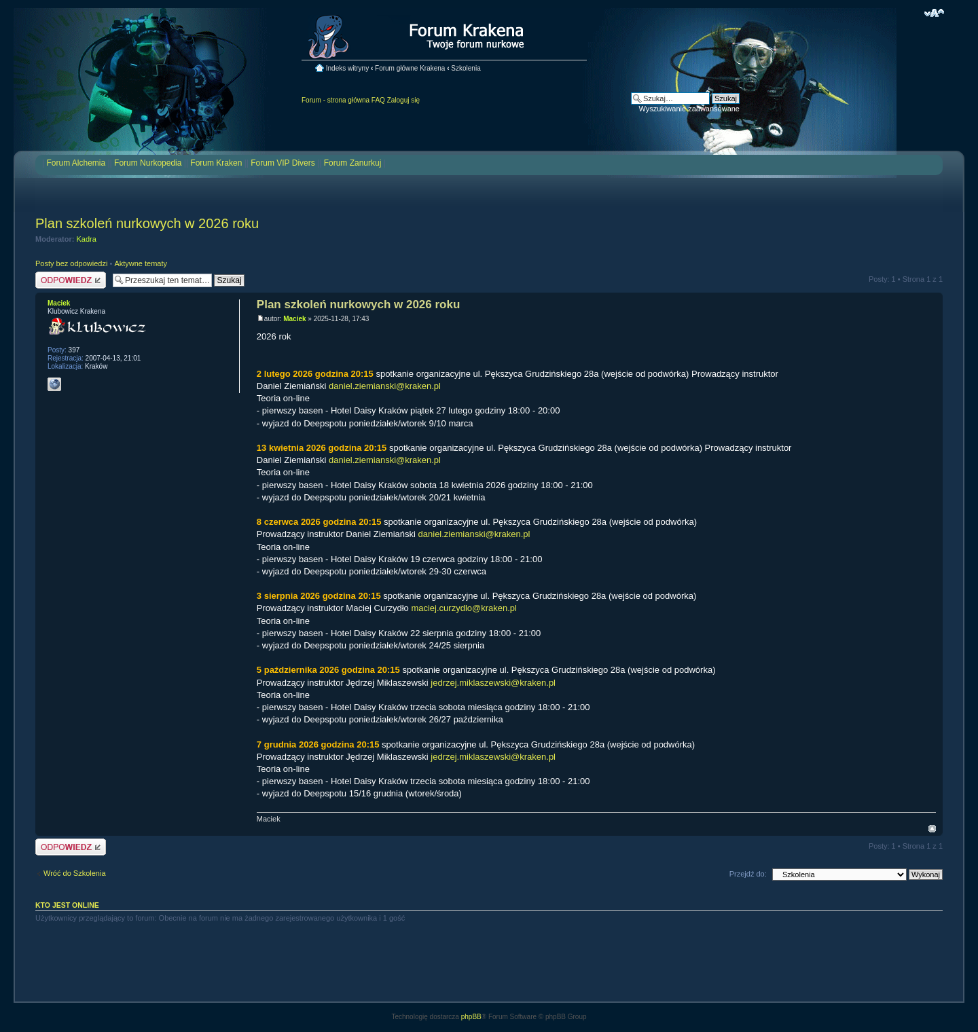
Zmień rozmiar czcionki (934, 13)
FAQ (378, 100)
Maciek (294, 318)
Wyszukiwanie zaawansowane (689, 109)
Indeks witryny (347, 68)
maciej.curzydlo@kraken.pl (464, 608)
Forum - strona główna (335, 100)
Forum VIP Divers (282, 163)
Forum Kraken (216, 163)
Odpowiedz (70, 280)
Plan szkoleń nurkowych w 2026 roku (147, 223)
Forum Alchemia (75, 163)
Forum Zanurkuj (353, 163)
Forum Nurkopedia (147, 163)
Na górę (932, 828)
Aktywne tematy (140, 263)
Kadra (86, 239)
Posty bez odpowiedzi (71, 263)
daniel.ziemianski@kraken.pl (385, 386)
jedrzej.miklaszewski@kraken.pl (493, 683)
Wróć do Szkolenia (74, 873)
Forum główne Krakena (410, 68)
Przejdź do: (748, 874)
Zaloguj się (403, 100)
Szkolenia (465, 68)
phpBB (471, 1016)
